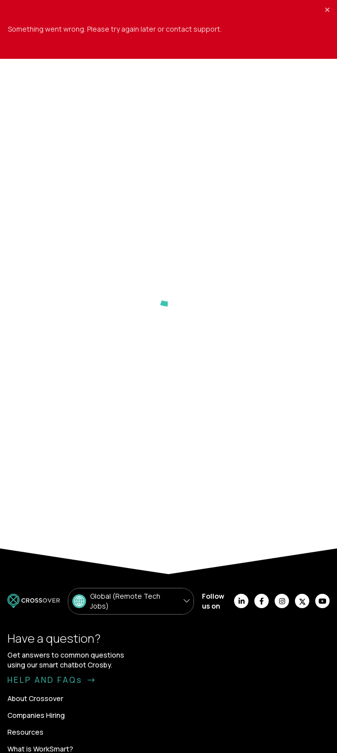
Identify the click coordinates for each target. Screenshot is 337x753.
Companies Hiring (36, 715)
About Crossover (35, 698)
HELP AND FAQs (51, 679)
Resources (25, 732)
